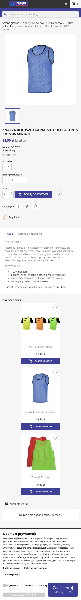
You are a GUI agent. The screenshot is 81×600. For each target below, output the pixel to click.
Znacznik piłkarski (40, 477)
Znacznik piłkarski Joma (40, 346)
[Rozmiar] (7, 167)
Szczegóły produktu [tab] (30, 234)
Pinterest (35, 206)
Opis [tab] (10, 234)
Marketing (42, 585)
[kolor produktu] (14, 180)
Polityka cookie (11, 567)
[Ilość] (6, 194)
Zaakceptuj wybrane (24, 594)
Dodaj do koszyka (33, 194)
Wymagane (12, 585)
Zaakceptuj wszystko (63, 589)
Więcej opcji (12, 574)
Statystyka (27, 585)
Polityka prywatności (35, 567)
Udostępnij (19, 206)
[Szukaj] (40, 14)
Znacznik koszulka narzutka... (40, 411)
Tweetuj (27, 206)
